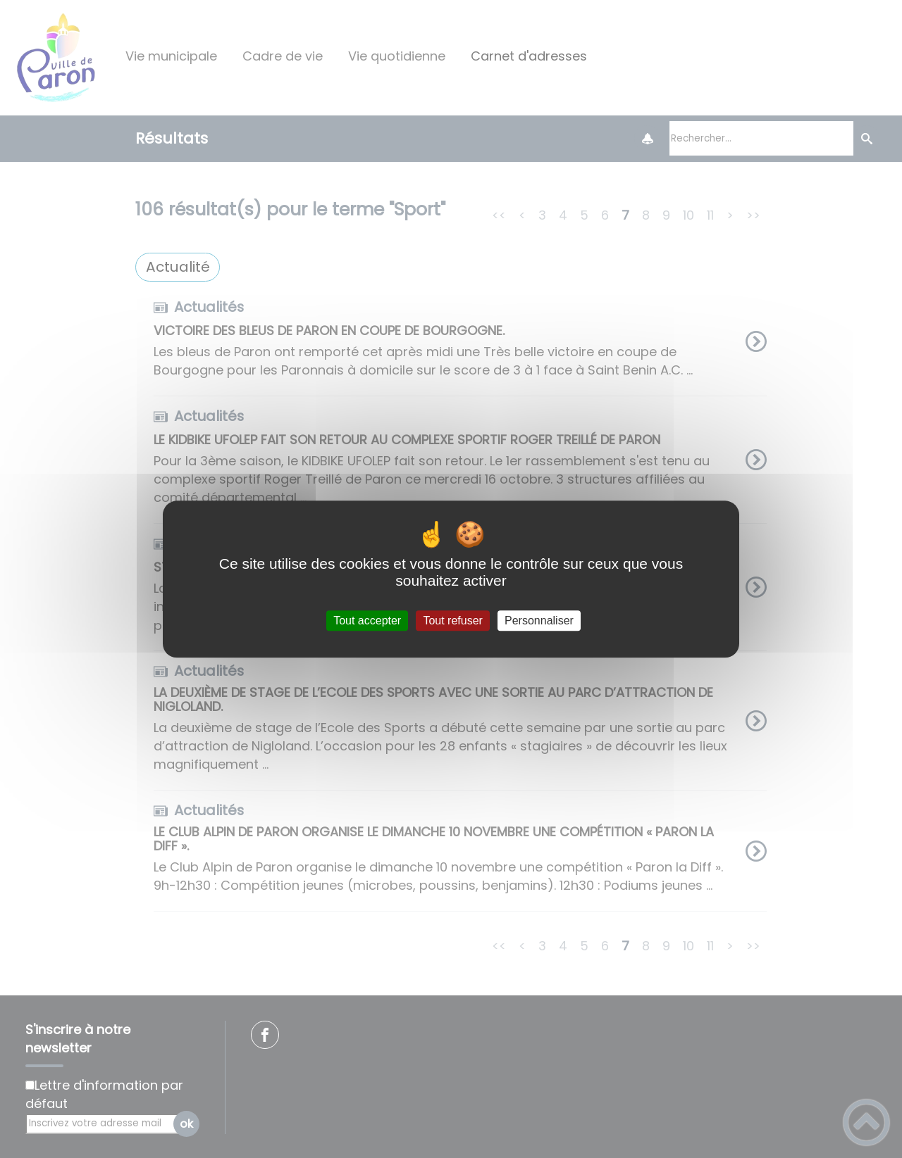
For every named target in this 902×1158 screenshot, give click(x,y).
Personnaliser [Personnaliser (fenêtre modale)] (539, 621)
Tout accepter (367, 621)
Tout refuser (452, 621)
